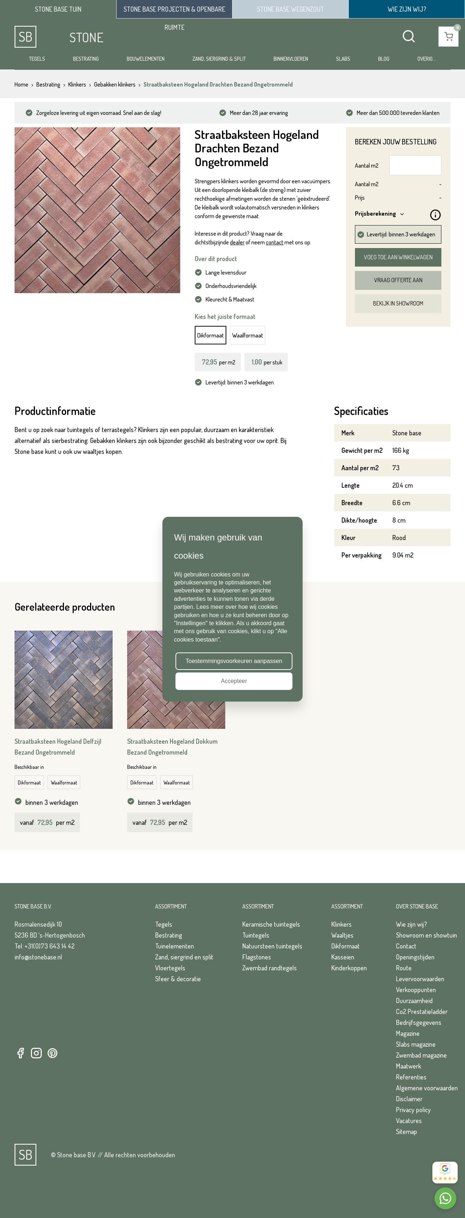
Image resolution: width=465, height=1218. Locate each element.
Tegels (37, 58)
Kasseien (342, 957)
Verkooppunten (416, 990)
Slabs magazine (416, 1044)
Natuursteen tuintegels (272, 946)
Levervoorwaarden (420, 979)
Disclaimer (409, 1099)
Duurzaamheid (414, 1001)
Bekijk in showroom (398, 303)
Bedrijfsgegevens (418, 1022)
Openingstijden (415, 957)
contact (274, 242)
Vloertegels (170, 968)
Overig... (426, 58)
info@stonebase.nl (38, 957)
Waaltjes (342, 935)
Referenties (411, 1077)
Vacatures (409, 1121)
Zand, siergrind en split (184, 957)
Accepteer (234, 681)
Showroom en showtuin (426, 935)
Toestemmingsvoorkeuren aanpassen (234, 661)
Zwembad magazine (421, 1055)
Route (404, 968)
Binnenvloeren (291, 58)
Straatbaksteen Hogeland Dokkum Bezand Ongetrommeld (172, 746)
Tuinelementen (174, 946)
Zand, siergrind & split (219, 58)
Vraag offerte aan (398, 280)
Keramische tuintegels (271, 924)
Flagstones (256, 957)
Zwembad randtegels (269, 968)
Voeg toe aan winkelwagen (398, 257)
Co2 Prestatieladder (422, 1011)
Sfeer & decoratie (178, 979)
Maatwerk (408, 1066)
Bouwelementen (146, 58)
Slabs (343, 58)
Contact (406, 946)
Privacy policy (413, 1110)
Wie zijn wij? (411, 924)
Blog (383, 58)
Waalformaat (247, 335)
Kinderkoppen (349, 968)
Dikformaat (210, 335)
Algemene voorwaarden (427, 1088)
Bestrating (86, 58)
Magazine (408, 1033)
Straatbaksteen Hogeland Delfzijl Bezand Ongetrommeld (58, 746)
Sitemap (406, 1131)
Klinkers (341, 924)
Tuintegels (255, 935)
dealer (237, 242)
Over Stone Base (417, 906)
